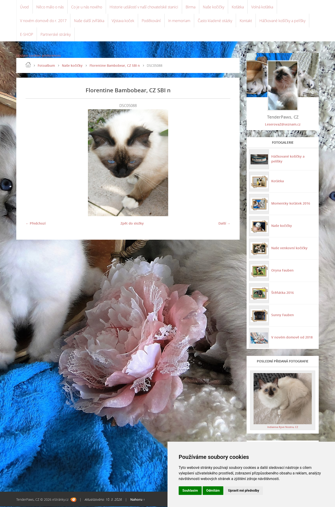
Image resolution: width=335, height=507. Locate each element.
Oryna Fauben (282, 270)
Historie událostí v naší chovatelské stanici (144, 7)
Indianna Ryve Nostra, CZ (282, 427)
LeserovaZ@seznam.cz (283, 125)
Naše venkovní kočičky (289, 248)
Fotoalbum (46, 66)
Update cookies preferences (38, 56)
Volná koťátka (262, 7)
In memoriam (179, 20)
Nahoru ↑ (137, 500)
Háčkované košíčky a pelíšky (282, 20)
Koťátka (238, 7)
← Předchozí (36, 224)
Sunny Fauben (282, 315)
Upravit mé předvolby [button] (243, 490)
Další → (224, 224)
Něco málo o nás (50, 7)
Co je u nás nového (86, 7)
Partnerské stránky (55, 34)
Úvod (24, 7)
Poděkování (151, 20)
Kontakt (246, 20)
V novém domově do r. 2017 (43, 20)
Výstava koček (123, 20)
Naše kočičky (213, 7)
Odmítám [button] (213, 490)
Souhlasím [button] (190, 490)
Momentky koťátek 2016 (290, 204)
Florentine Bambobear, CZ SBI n (115, 66)
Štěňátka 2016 (282, 293)
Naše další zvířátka (89, 20)
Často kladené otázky (215, 20)
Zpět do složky (132, 224)
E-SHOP (26, 34)
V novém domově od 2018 (292, 337)
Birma (190, 7)
